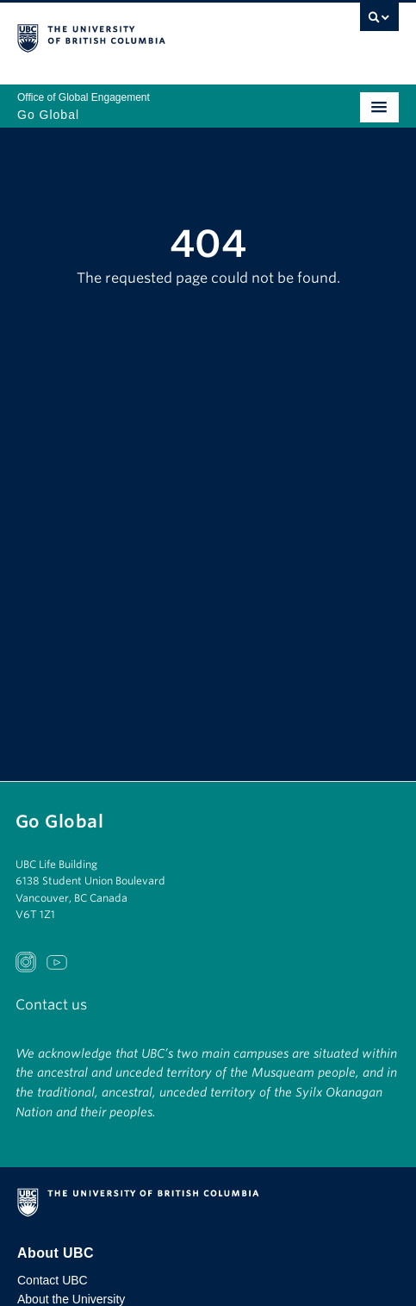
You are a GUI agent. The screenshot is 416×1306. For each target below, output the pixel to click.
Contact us (51, 1005)
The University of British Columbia (150, 35)
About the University (71, 1299)
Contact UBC (52, 1280)
